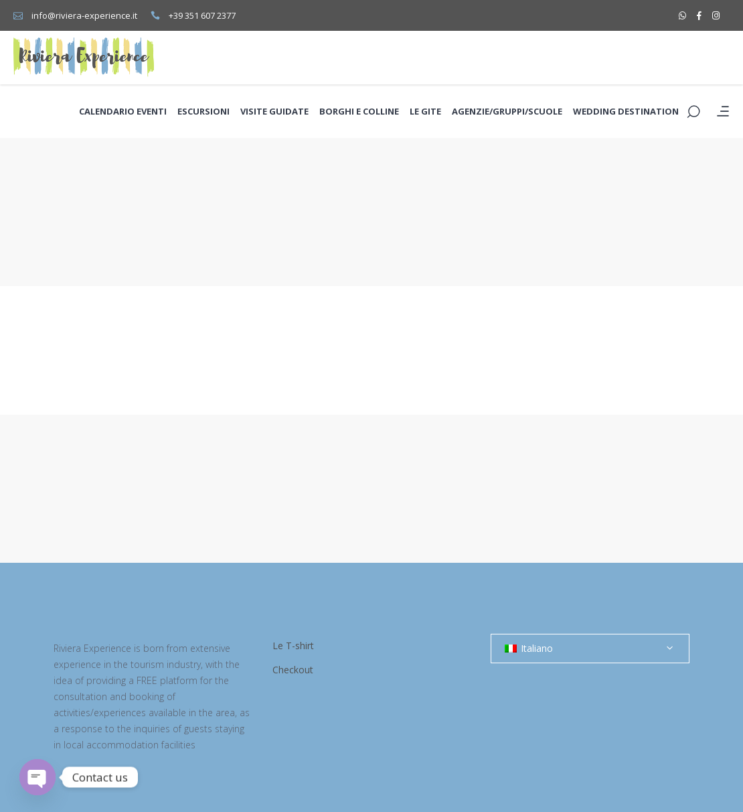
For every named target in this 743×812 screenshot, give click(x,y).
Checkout (292, 669)
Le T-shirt (293, 645)
